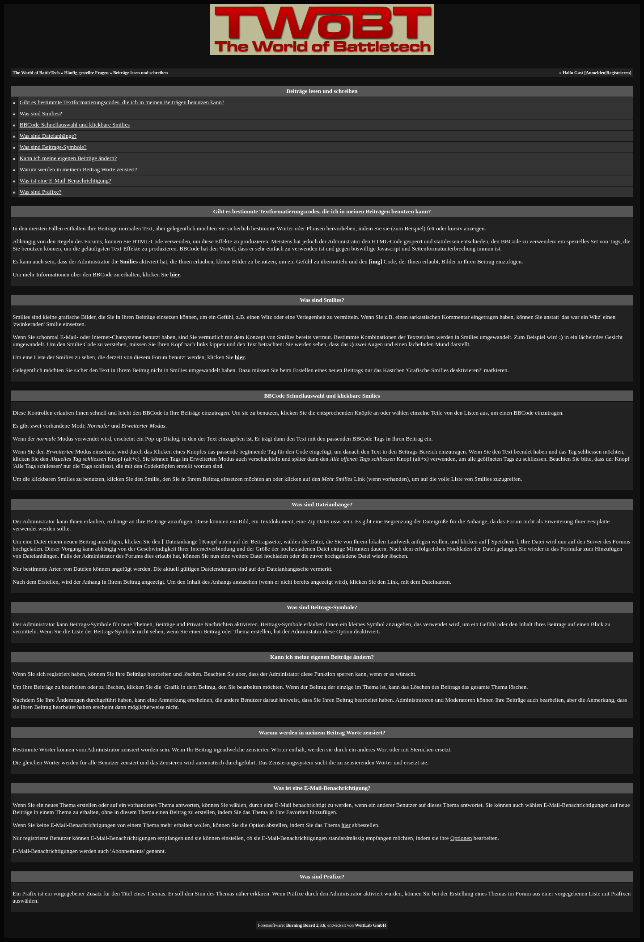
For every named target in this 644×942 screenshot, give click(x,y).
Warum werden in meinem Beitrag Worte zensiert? (78, 169)
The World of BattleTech (36, 72)
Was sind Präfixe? (41, 191)
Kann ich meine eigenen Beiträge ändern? (68, 158)
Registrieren (618, 72)
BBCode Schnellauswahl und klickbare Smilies (75, 124)
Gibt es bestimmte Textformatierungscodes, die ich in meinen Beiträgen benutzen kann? (122, 102)
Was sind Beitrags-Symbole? (53, 147)
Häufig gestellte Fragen (86, 72)
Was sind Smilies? (41, 113)
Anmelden (596, 72)
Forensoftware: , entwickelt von (322, 925)
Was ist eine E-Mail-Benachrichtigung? (65, 180)
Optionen (461, 838)
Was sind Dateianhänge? (48, 135)
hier (346, 825)
